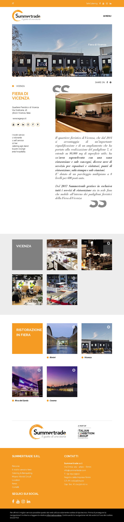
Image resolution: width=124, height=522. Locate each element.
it (13, 3)
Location (16, 480)
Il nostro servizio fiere (21, 470)
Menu (107, 16)
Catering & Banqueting (22, 473)
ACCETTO (14, 519)
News (14, 483)
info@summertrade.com (75, 470)
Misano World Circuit (21, 477)
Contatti (15, 487)
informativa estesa (54, 516)
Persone (15, 466)
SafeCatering (91, 3)
